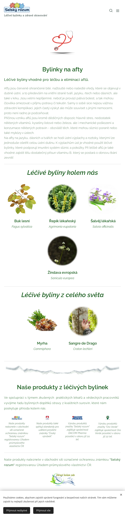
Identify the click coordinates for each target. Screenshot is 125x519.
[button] (110, 11)
